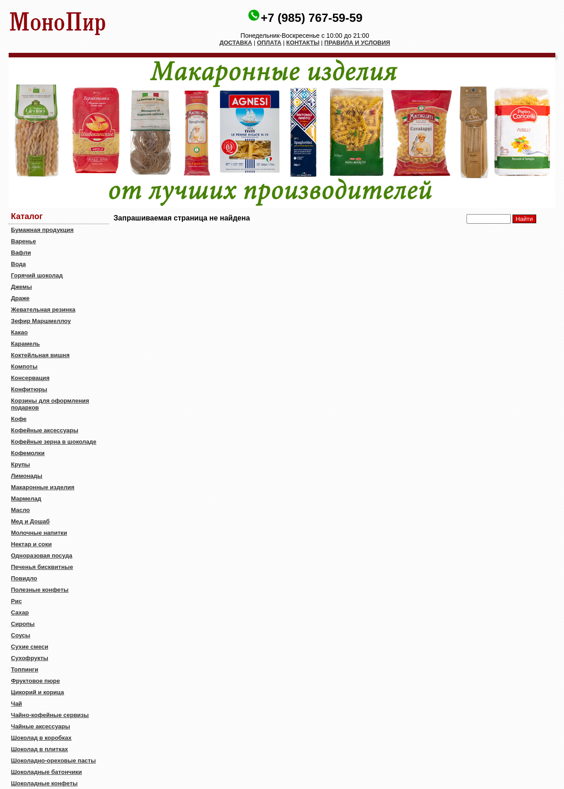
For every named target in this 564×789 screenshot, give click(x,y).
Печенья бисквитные (42, 567)
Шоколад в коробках (41, 737)
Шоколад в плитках (39, 749)
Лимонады (26, 475)
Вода (18, 264)
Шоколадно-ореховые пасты (53, 760)
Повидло (24, 578)
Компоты (24, 366)
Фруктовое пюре (35, 680)
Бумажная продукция (42, 229)
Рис (16, 601)
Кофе (18, 418)
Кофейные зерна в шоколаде (54, 441)
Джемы (21, 286)
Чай (16, 703)
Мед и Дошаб (30, 521)
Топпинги (24, 669)
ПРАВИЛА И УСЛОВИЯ (357, 42)
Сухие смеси (29, 646)
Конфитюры (29, 389)
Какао (19, 332)
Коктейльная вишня (40, 355)
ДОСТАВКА (236, 42)
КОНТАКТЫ (302, 42)
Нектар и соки (31, 544)
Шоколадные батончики (46, 772)
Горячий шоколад (37, 275)
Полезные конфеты (39, 589)
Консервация (30, 377)
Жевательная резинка (43, 309)
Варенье (23, 241)
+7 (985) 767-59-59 (311, 18)
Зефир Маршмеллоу (41, 321)
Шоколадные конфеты (44, 783)
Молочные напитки (39, 532)
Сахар (20, 612)
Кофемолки (28, 453)
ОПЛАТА (269, 42)
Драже (20, 298)
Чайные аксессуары (40, 726)
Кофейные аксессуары (44, 430)
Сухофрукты (29, 658)
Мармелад (26, 498)
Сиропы (23, 623)
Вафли (21, 252)
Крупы (20, 464)
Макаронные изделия (42, 487)
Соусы (20, 635)
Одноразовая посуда (41, 555)
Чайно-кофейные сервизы (50, 715)
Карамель (25, 343)
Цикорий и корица (37, 692)
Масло (20, 510)
